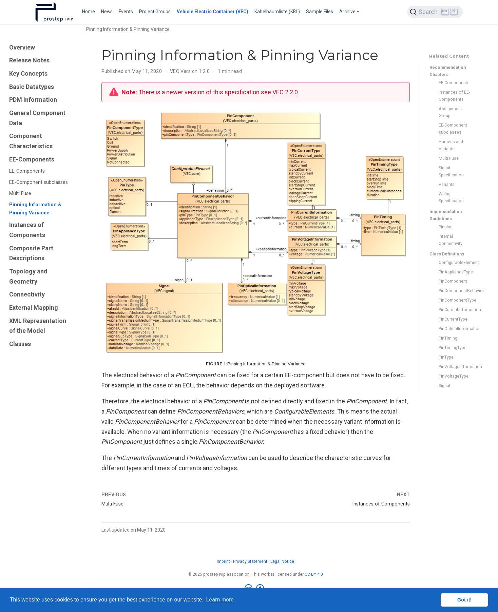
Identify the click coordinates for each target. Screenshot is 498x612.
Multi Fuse (20, 193)
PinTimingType (452, 347)
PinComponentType (457, 300)
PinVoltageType (453, 376)
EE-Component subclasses (38, 182)
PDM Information (33, 99)
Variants (447, 184)
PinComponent (453, 281)
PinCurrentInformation (457, 309)
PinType (446, 357)
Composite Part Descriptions (31, 253)
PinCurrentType (453, 319)
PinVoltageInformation (457, 366)
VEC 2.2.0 (285, 92)
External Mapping (33, 307)
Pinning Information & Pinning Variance (35, 209)
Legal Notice (282, 561)
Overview (22, 47)
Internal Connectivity (450, 240)
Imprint (223, 561)
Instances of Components (27, 229)
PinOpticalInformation (457, 328)
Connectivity (27, 294)
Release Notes (29, 60)
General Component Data (37, 118)
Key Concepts (28, 73)
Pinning (446, 226)
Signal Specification (451, 171)
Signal (444, 385)
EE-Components (31, 159)
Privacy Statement (250, 561)
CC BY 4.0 (314, 574)
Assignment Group (450, 112)
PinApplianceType (456, 271)
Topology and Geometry (28, 276)
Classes (20, 343)
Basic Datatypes (31, 86)
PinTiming (448, 338)
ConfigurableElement (457, 262)
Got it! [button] (464, 600)
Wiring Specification (451, 197)
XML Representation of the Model (37, 325)
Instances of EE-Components (454, 96)
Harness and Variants (451, 145)
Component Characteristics (31, 141)
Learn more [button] (220, 600)
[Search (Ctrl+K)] (435, 12)
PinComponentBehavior (457, 290)
